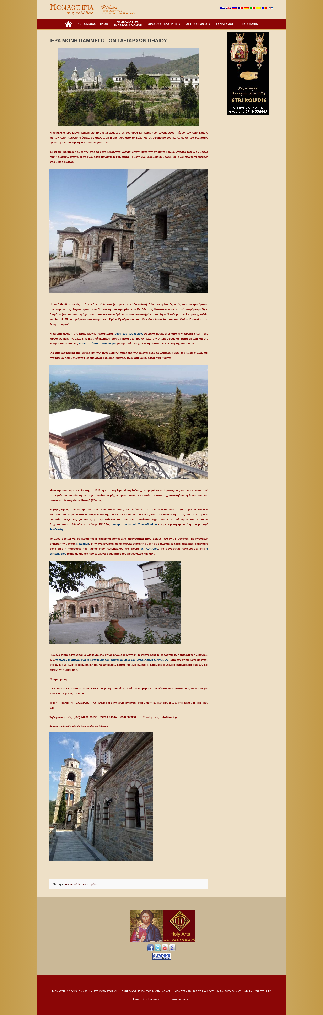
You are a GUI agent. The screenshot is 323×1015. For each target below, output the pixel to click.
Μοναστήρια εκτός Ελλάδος (194, 991)
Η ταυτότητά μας (229, 991)
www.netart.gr (181, 999)
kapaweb (153, 999)
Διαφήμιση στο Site (257, 991)
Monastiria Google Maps (69, 991)
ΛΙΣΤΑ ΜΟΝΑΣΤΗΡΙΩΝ (104, 991)
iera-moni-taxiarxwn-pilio (81, 884)
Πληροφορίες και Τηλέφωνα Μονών (146, 991)
